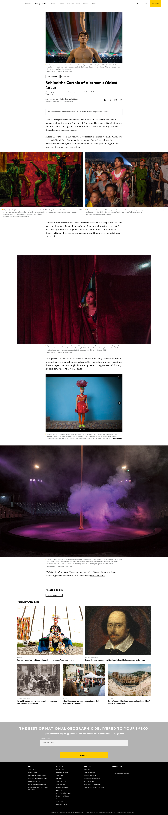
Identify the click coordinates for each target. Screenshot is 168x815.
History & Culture (41, 4)
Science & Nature (74, 4)
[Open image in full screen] (119, 377)
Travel (53, 4)
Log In (145, 4)
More (94, 4)
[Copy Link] (120, 100)
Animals (28, 4)
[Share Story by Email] (115, 100)
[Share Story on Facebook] (105, 100)
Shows (85, 4)
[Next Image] (119, 403)
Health (61, 4)
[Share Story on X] (110, 100)
